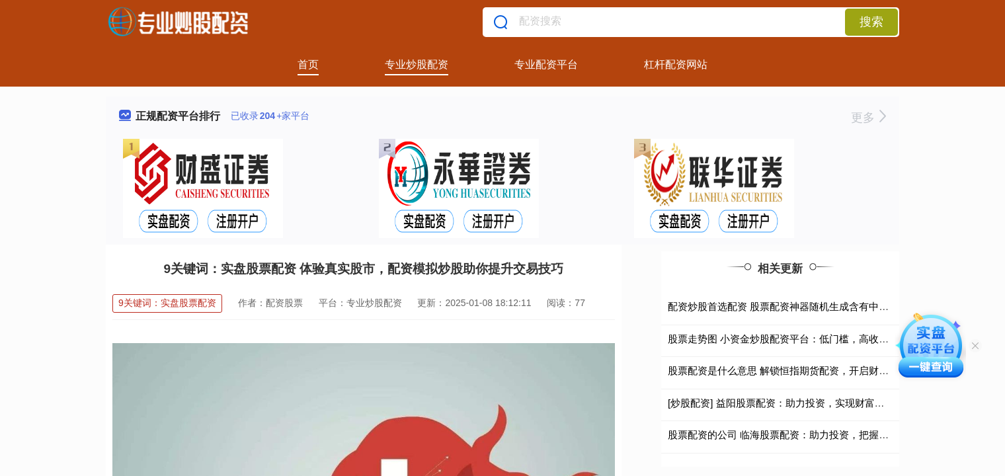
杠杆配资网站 (675, 64)
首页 (308, 64)
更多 (868, 117)
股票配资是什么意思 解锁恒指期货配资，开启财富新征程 (793, 370)
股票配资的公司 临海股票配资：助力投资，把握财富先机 (793, 434)
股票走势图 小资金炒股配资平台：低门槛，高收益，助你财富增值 (813, 338)
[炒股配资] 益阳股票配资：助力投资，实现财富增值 (781, 403)
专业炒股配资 (416, 64)
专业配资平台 (546, 64)
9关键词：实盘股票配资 (167, 303)
